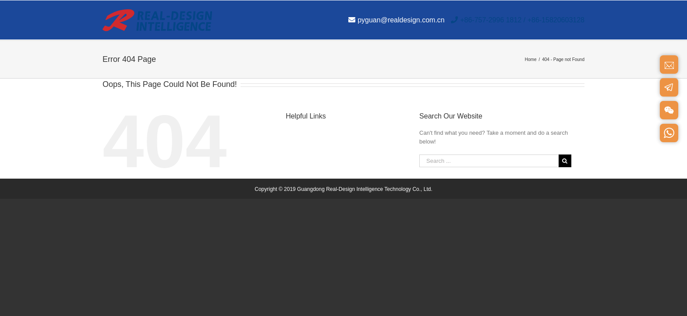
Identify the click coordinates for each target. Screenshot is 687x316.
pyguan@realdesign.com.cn (396, 20)
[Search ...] (489, 160)
